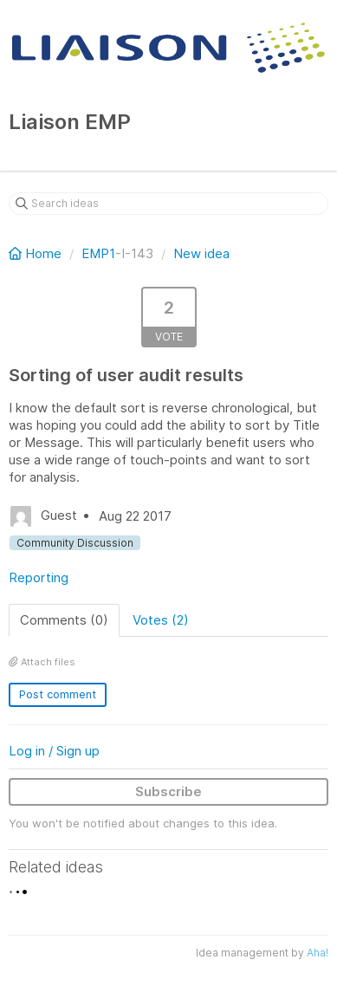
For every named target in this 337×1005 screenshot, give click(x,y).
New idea (201, 253)
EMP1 (98, 253)
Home (37, 253)
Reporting (38, 577)
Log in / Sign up (54, 750)
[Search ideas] (168, 203)
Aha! (317, 952)
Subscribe (168, 791)
